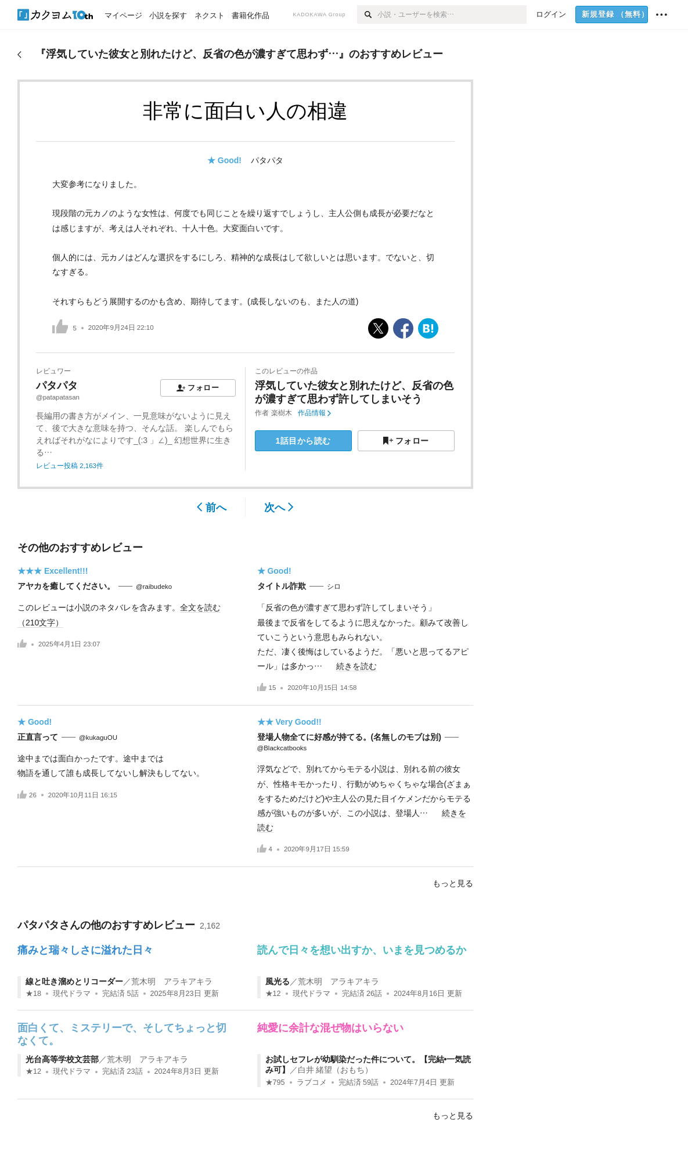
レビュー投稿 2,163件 (69, 465)
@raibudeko (154, 586)
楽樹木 (281, 412)
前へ (211, 507)
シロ (334, 586)
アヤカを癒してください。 (66, 586)
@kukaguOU (98, 737)
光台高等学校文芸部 (62, 1059)
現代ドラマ (72, 994)
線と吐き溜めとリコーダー (74, 981)
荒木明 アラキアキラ (171, 981)
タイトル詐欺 (281, 586)
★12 (273, 994)
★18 (33, 994)
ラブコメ (312, 1082)
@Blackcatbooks (282, 747)
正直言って (37, 737)
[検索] (367, 14)
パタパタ (267, 160)
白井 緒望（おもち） (335, 1069)
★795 (275, 1082)
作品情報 (314, 412)
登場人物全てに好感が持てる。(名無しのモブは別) (349, 737)
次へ (279, 507)
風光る (277, 981)
